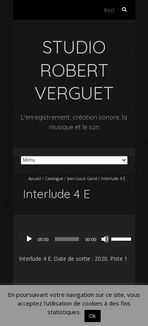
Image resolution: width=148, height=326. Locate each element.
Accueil (34, 178)
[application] (78, 239)
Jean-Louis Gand (82, 178)
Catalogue (54, 178)
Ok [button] (92, 315)
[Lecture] (29, 239)
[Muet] (105, 239)
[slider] (67, 239)
